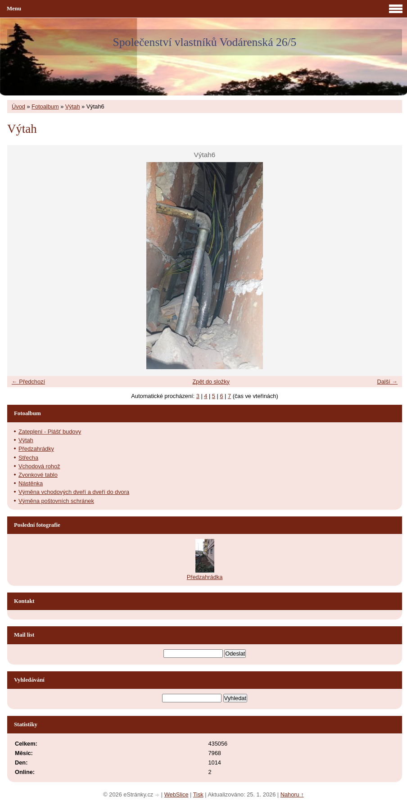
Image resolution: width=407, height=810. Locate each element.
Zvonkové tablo (38, 474)
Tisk (198, 794)
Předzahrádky (36, 448)
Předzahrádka (205, 577)
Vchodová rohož (39, 466)
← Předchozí (28, 381)
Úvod (18, 106)
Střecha (28, 457)
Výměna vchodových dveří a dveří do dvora (73, 492)
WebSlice (176, 794)
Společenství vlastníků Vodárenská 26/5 (205, 42)
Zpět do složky (211, 381)
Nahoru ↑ (292, 794)
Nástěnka (30, 483)
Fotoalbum (45, 106)
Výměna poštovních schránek (56, 501)
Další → (387, 381)
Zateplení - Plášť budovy (49, 431)
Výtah (72, 106)
